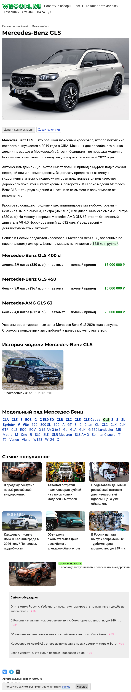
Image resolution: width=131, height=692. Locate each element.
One (24, 435)
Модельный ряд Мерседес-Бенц (42, 412)
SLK (46, 435)
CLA (6, 420)
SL (123, 420)
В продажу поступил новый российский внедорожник (19, 489)
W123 (37, 440)
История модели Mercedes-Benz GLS (47, 344)
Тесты (78, 6)
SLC (38, 435)
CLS (14, 430)
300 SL (45, 425)
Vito (26, 425)
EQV (32, 430)
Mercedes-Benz (40, 26)
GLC (69, 420)
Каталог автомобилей (102, 6)
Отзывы (28, 12)
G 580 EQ (47, 420)
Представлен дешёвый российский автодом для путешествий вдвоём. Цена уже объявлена (108, 494)
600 (57, 425)
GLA (73, 430)
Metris (7, 435)
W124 (49, 440)
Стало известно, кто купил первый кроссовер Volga (48, 653)
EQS (28, 420)
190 (35, 425)
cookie (66, 686)
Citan (88, 425)
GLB (60, 420)
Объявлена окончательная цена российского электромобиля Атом (58, 634)
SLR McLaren (62, 435)
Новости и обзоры (57, 6)
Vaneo (14, 440)
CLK (114, 425)
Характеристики (49, 129)
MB (118, 430)
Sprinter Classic (103, 435)
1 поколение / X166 (18, 393)
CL (97, 425)
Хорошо (82, 686)
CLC (105, 425)
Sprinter (9, 425)
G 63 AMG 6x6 (49, 430)
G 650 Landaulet (100, 430)
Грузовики (11, 12)
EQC (23, 430)
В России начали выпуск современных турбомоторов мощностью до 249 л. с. (66, 620)
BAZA (41, 12)
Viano (26, 440)
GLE (78, 420)
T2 (5, 440)
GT (69, 425)
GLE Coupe (92, 420)
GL (65, 430)
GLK (82, 430)
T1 (120, 435)
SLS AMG (82, 435)
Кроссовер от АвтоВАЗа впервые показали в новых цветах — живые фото (64, 643)
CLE (15, 420)
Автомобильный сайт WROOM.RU (22, 678)
